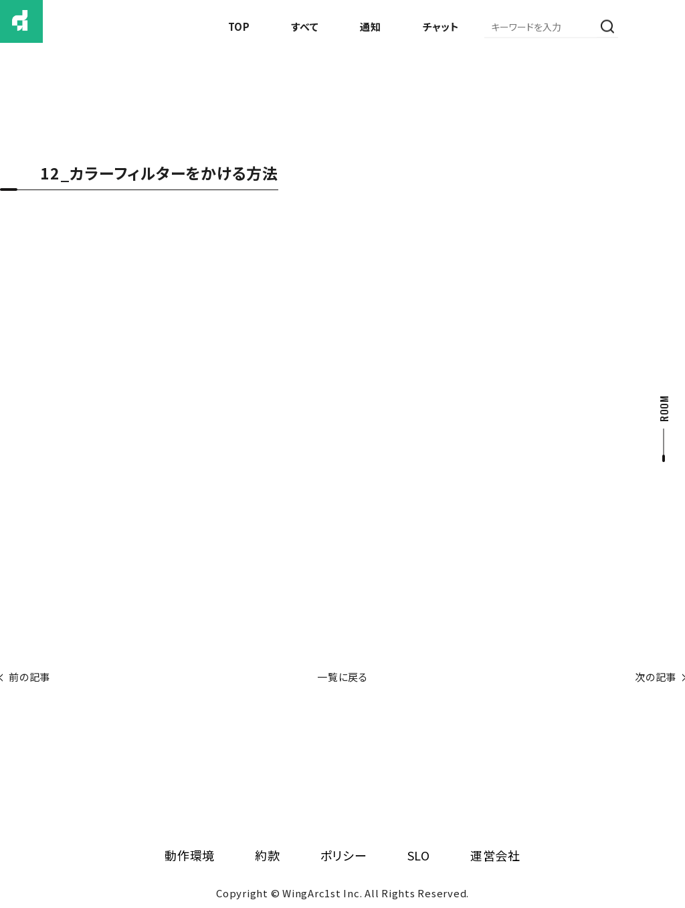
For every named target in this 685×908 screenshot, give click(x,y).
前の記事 (29, 677)
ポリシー (343, 855)
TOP (239, 26)
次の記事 (655, 677)
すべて (304, 26)
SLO (418, 855)
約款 (267, 855)
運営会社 (495, 855)
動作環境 (190, 855)
